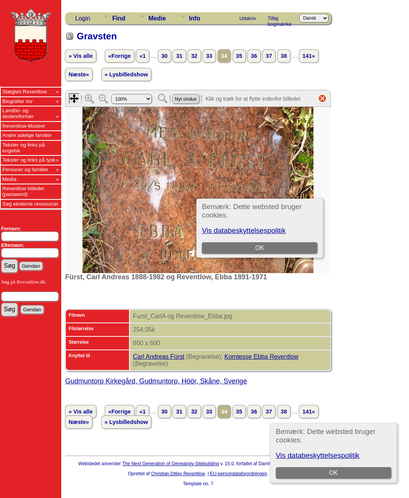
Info (194, 18)
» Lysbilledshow (126, 74)
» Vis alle (80, 56)
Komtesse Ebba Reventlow (261, 356)
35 (239, 56)
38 (284, 56)
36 (254, 56)
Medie (157, 18)
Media (9, 179)
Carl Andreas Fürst (158, 356)
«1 (142, 56)
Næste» (79, 74)
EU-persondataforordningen (238, 473)
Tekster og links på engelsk (23, 148)
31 (179, 56)
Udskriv (247, 18)
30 (164, 56)
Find (118, 18)
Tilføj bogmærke (280, 19)
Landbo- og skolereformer (18, 113)
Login (82, 18)
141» (308, 56)
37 (269, 56)
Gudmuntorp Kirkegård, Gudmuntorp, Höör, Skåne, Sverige (156, 381)
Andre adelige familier (27, 135)
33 (209, 56)
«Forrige (119, 56)
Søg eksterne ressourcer (30, 204)
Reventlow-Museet (23, 126)
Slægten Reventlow (24, 92)
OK (333, 472)
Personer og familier (25, 169)
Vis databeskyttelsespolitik (317, 455)
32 (194, 56)
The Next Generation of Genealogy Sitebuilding (170, 463)
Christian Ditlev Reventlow (178, 473)
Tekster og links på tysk (28, 160)
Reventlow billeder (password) (23, 191)
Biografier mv (17, 101)
